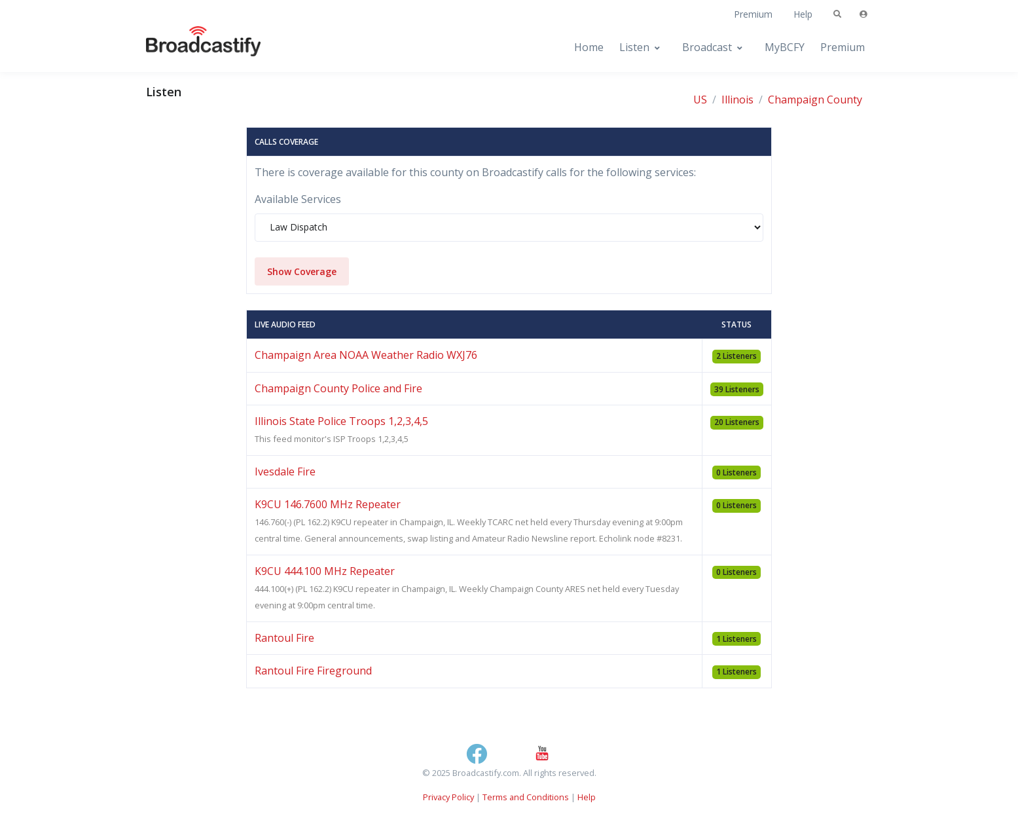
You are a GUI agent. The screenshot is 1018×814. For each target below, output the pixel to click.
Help (802, 14)
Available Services (298, 199)
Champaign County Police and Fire (338, 388)
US (700, 99)
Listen (634, 47)
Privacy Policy (448, 797)
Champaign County (815, 99)
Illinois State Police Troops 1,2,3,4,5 (341, 421)
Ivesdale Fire (285, 471)
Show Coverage (301, 271)
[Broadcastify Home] (190, 47)
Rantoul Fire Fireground (313, 670)
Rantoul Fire (284, 638)
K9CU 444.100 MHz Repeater (325, 571)
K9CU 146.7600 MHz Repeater (328, 504)
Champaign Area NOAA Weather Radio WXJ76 (366, 355)
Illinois (737, 99)
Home (589, 47)
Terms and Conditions (525, 797)
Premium (753, 14)
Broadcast (707, 47)
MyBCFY (785, 47)
